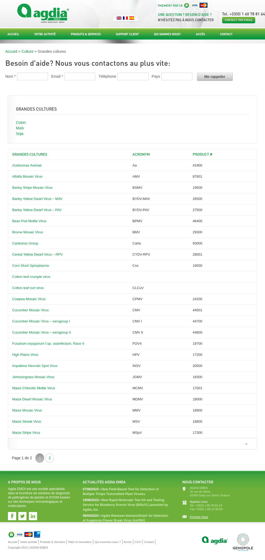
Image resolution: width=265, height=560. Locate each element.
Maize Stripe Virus (26, 433)
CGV (138, 542)
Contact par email (239, 20)
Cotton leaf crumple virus (31, 277)
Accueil (13, 34)
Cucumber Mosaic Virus (30, 310)
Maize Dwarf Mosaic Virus (32, 399)
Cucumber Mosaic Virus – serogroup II (41, 332)
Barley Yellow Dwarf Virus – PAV (36, 210)
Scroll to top (246, 444)
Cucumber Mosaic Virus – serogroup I (41, 321)
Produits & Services (86, 34)
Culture (27, 51)
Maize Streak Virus (26, 421)
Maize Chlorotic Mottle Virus (33, 388)
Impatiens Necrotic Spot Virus (35, 366)
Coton (21, 122)
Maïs (20, 128)
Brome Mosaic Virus (27, 232)
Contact (226, 34)
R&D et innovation (80, 542)
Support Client (127, 34)
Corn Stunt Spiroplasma (30, 266)
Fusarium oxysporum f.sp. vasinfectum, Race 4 (48, 343)
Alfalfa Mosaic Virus (27, 176)
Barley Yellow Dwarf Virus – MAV (37, 199)
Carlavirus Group (25, 243)
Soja (19, 134)
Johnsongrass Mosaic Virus (33, 377)
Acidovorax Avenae (27, 165)
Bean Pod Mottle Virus (29, 221)
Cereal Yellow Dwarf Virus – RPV (37, 254)
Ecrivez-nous (199, 517)
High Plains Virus (25, 355)
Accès (200, 34)
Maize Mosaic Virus (27, 410)
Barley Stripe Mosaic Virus (32, 188)
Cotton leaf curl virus (28, 288)
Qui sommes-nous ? (108, 542)
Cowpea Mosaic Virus (28, 299)
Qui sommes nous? (167, 34)
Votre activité (45, 34)
